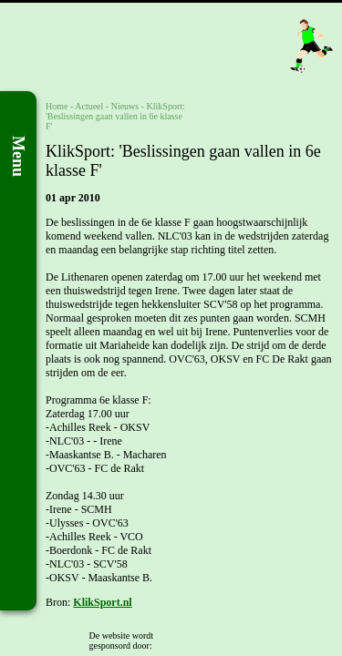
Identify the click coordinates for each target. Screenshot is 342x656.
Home (56, 106)
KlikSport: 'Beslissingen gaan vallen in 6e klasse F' (115, 116)
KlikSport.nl (102, 602)
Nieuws (125, 106)
